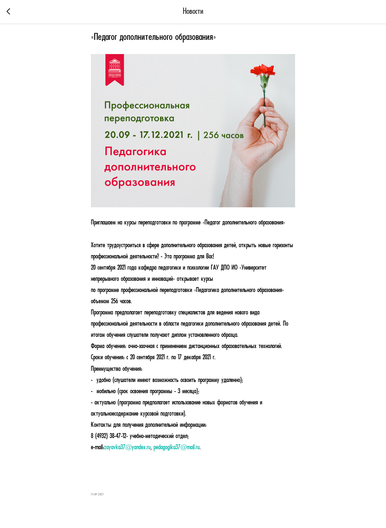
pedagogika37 (166, 447)
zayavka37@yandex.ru (127, 447)
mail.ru (193, 447)
